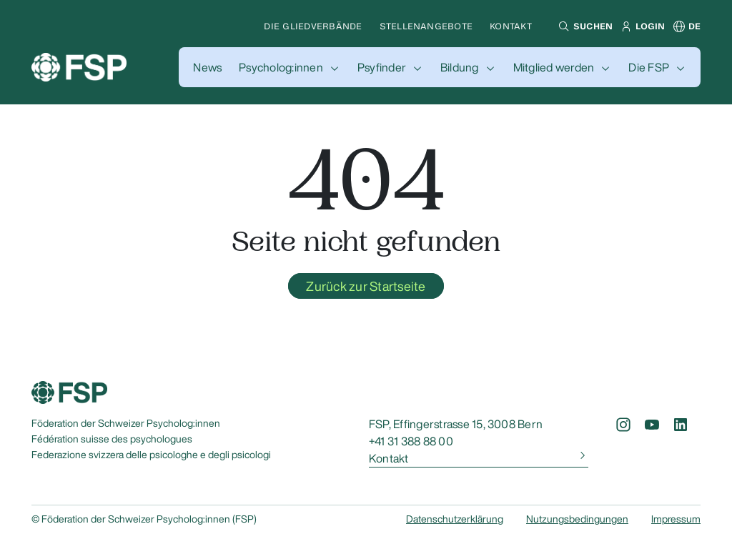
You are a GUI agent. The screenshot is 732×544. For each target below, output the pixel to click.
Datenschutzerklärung (454, 519)
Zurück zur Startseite (365, 286)
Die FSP (648, 67)
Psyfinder (381, 67)
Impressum (676, 519)
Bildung (459, 67)
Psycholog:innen (281, 67)
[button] (584, 26)
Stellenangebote (426, 26)
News (207, 67)
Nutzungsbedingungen (577, 519)
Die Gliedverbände (313, 26)
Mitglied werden (554, 67)
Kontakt (511, 26)
